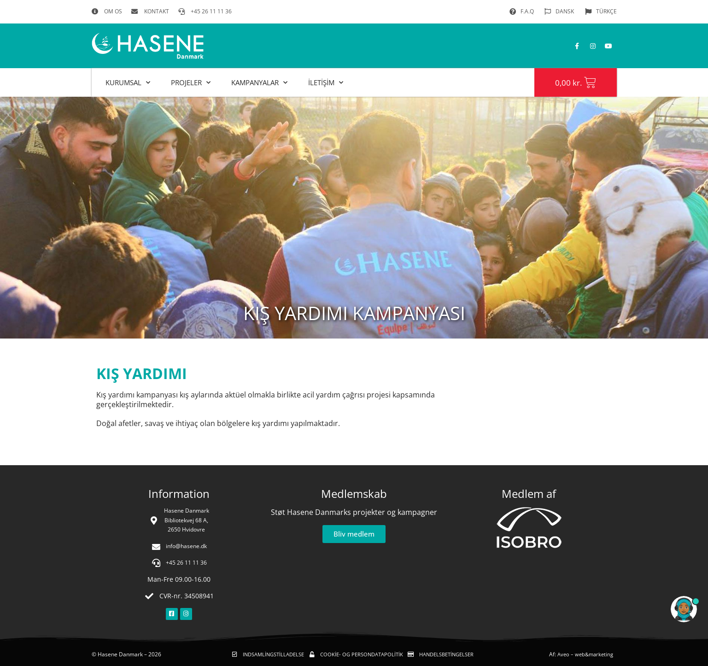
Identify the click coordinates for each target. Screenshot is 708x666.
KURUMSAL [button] (127, 82)
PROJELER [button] (191, 82)
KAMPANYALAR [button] (259, 82)
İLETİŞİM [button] (325, 82)
